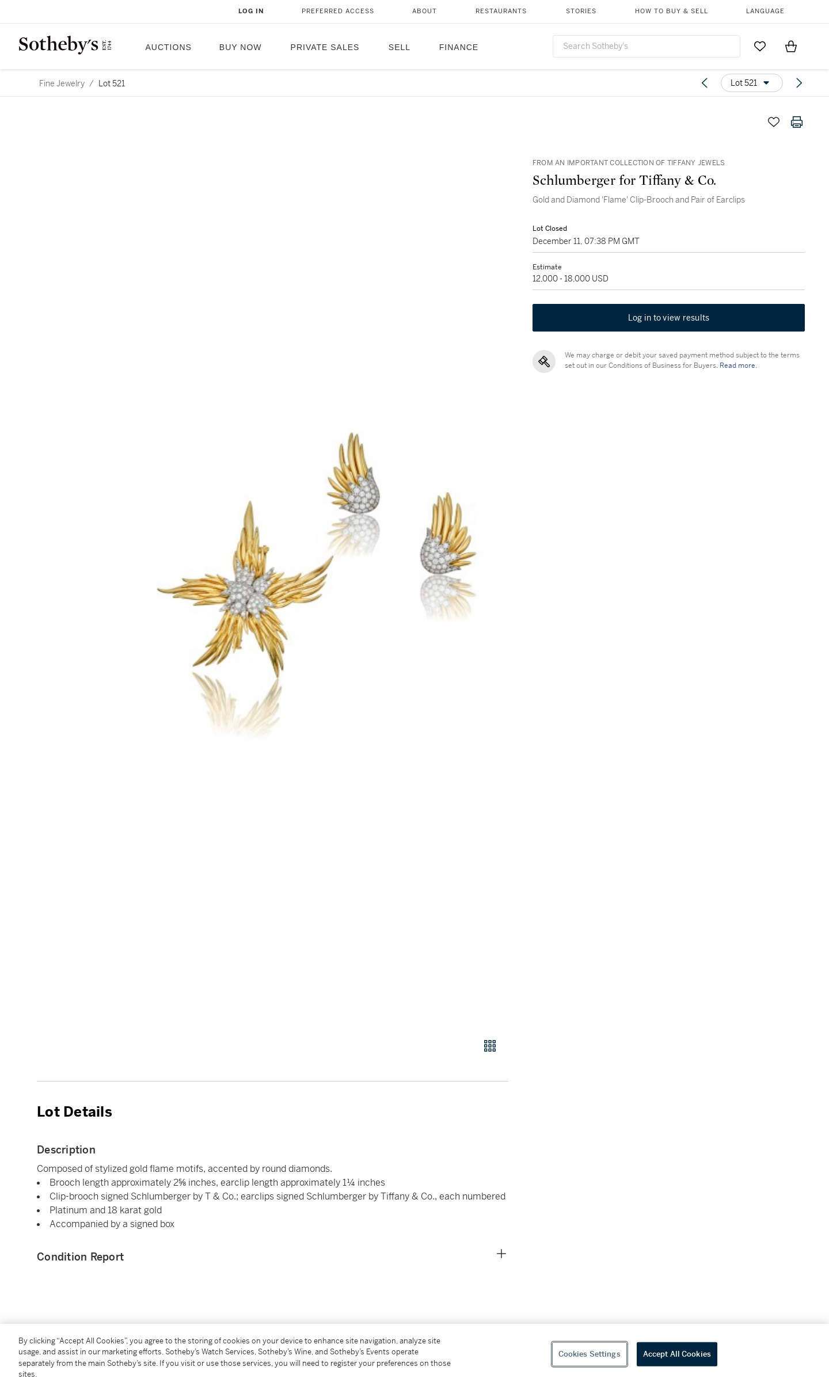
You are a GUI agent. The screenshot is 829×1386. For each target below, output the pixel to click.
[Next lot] (799, 83)
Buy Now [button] (240, 47)
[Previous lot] (704, 83)
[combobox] (646, 46)
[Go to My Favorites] (760, 46)
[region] (414, 1355)
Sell (399, 47)
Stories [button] (581, 11)
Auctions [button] (169, 47)
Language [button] (765, 11)
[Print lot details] (797, 122)
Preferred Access (338, 11)
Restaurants (501, 11)
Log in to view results (669, 320)
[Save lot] (774, 122)
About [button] (424, 11)
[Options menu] (752, 83)
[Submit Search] (727, 46)
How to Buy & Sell (671, 11)
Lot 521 (111, 83)
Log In (251, 11)
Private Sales (325, 47)
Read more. (737, 367)
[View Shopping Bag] (791, 46)
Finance (458, 47)
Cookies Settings (589, 1354)
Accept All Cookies (677, 1354)
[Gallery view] (490, 1045)
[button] (316, 568)
